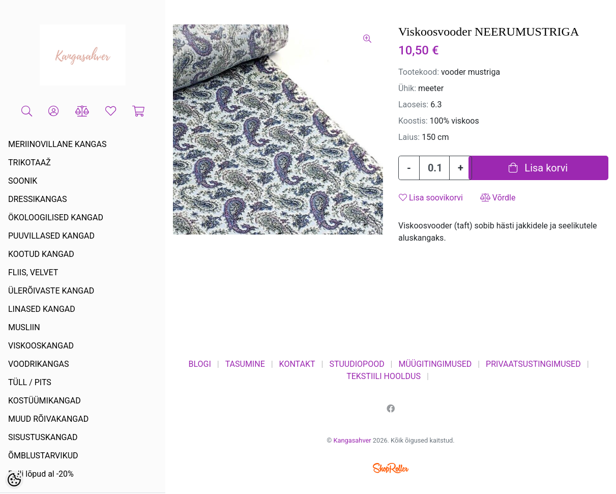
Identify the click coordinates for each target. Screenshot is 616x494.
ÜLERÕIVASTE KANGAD (51, 291)
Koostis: (413, 121)
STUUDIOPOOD (356, 364)
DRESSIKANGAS (37, 199)
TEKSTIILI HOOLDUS (383, 376)
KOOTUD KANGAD (41, 254)
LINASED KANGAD (41, 309)
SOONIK (22, 181)
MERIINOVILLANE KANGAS (57, 144)
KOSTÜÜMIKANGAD (44, 400)
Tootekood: (418, 72)
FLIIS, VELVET (33, 272)
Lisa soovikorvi (431, 197)
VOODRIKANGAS (38, 364)
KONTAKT (297, 364)
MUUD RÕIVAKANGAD (48, 419)
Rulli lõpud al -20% (41, 474)
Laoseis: (413, 104)
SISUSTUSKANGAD (42, 437)
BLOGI (199, 364)
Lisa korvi (538, 168)
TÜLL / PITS (29, 382)
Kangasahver (352, 440)
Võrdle (498, 197)
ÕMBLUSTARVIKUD (43, 455)
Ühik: (407, 88)
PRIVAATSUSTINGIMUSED (533, 364)
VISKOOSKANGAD (41, 346)
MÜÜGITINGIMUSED (435, 364)
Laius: (409, 137)
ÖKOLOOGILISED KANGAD (55, 217)
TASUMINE (245, 364)
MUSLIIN (24, 327)
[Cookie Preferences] (14, 480)
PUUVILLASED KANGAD (51, 236)
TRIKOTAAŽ (29, 162)
